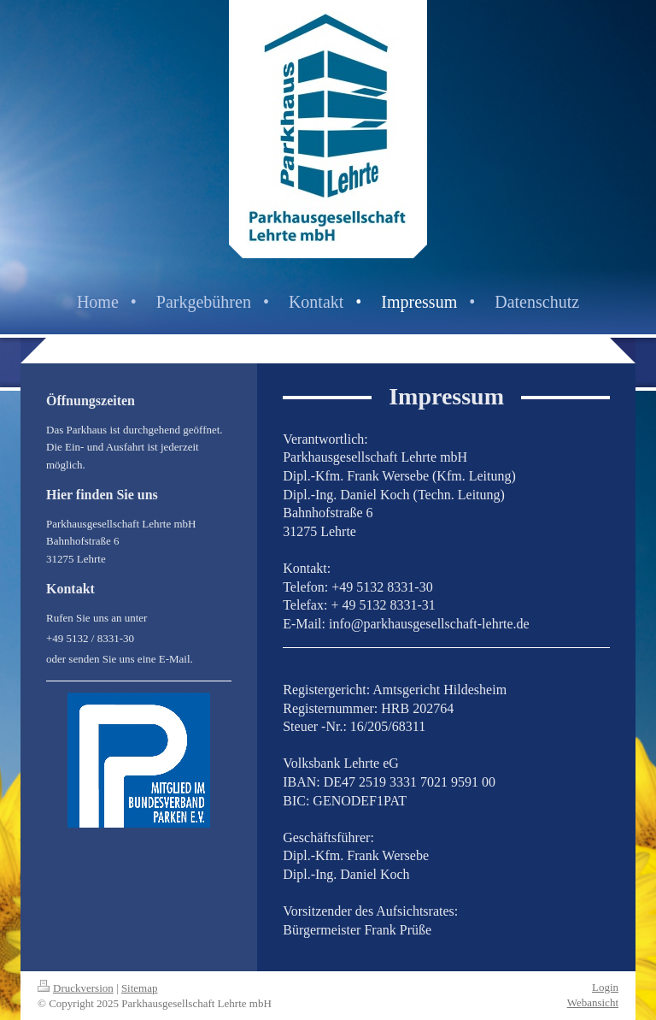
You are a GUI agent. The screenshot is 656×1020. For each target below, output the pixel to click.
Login (605, 987)
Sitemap (139, 988)
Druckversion (76, 988)
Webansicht (592, 1002)
